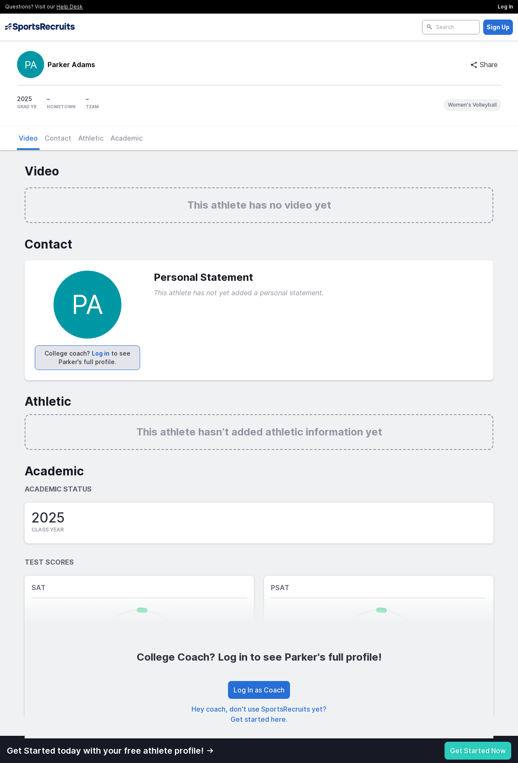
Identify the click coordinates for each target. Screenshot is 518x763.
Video (28, 138)
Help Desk (69, 6)
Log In (505, 6)
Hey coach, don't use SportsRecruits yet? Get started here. (259, 714)
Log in (101, 353)
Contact (58, 138)
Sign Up (498, 27)
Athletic (91, 138)
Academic (126, 138)
